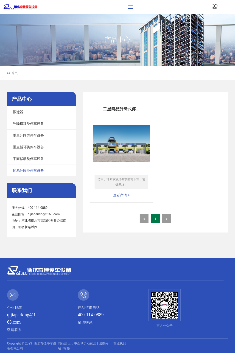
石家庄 (91, 343)
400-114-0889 (38, 208)
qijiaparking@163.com (44, 214)
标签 (66, 348)
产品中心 (117, 40)
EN (229, 6)
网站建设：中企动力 (72, 343)
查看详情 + (121, 195)
